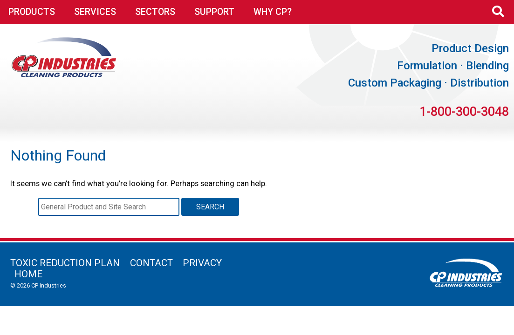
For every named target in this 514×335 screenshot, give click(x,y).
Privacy (202, 262)
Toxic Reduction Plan (65, 262)
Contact (151, 262)
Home (28, 274)
